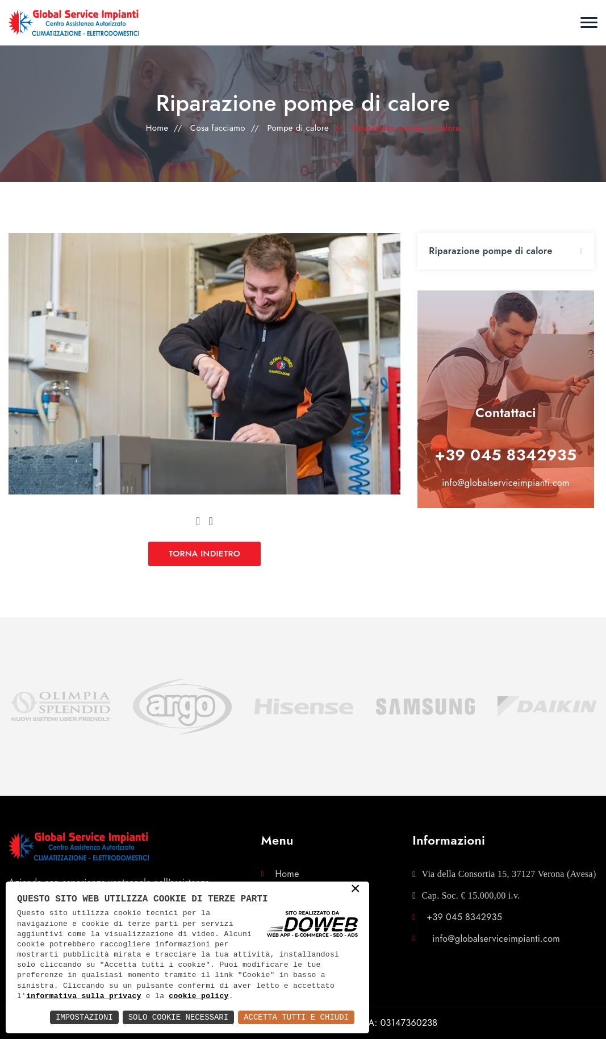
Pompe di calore (298, 128)
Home (157, 128)
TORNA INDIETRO (204, 553)
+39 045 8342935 (506, 455)
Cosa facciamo (217, 128)
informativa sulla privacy (83, 996)
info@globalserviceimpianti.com (506, 482)
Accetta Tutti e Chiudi (296, 1017)
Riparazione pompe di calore (490, 250)
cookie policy (198, 996)
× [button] (355, 889)
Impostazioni (84, 1017)
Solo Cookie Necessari (178, 1017)
